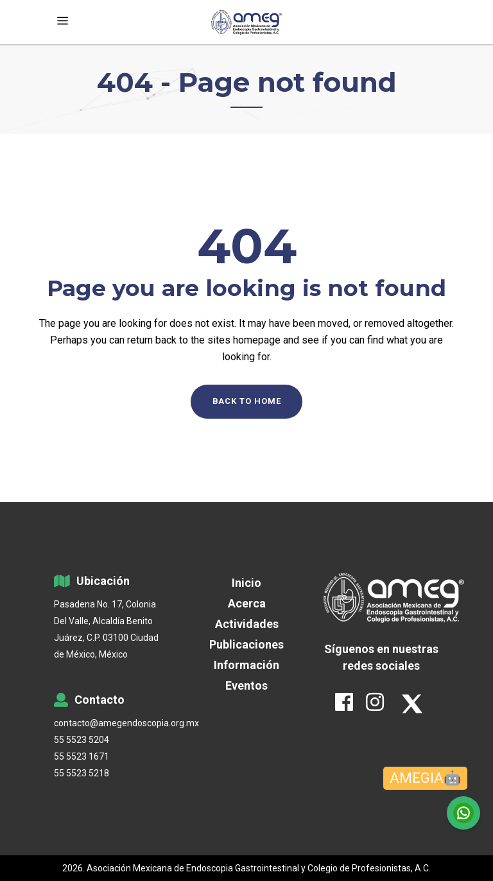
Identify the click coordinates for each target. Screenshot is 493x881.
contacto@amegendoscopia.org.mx (111, 723)
